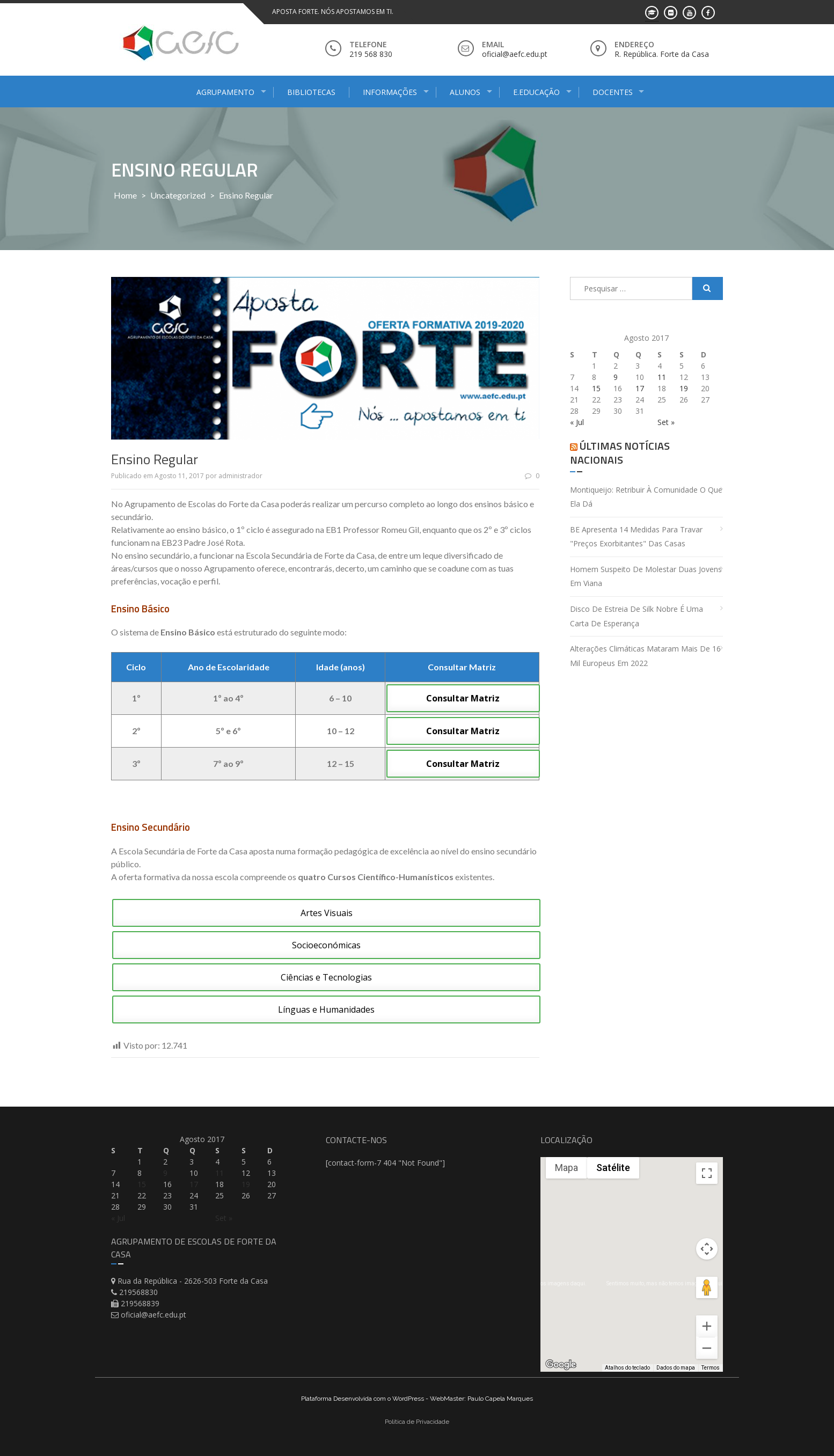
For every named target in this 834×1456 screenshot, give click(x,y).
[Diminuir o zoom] (707, 1348)
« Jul (577, 422)
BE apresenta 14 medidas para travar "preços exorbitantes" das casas (636, 536)
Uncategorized (178, 195)
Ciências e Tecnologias (326, 977)
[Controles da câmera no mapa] (707, 1249)
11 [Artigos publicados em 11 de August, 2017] (661, 377)
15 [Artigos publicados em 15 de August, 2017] (596, 388)
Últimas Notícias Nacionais (620, 452)
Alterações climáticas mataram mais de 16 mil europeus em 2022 (645, 655)
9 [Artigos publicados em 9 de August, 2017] (615, 377)
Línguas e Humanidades (326, 1009)
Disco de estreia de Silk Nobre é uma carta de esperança (636, 616)
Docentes (612, 92)
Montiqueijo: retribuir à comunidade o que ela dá (646, 497)
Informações (390, 92)
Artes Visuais (327, 913)
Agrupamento (225, 92)
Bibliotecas (311, 92)
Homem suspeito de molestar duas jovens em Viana (646, 576)
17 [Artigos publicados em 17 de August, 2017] (639, 388)
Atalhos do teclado (627, 1368)
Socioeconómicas (326, 945)
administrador (240, 475)
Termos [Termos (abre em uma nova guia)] (710, 1368)
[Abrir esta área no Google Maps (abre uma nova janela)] (561, 1365)
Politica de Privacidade (417, 1421)
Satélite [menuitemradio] (613, 1167)
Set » (666, 422)
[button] (623, 1272)
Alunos (465, 92)
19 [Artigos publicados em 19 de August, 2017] (683, 388)
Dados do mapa (675, 1368)
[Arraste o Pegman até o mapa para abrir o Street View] (707, 1287)
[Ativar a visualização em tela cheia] (707, 1173)
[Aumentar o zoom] (707, 1326)
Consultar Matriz (463, 698)
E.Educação (536, 92)
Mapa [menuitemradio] (566, 1167)
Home (125, 195)
